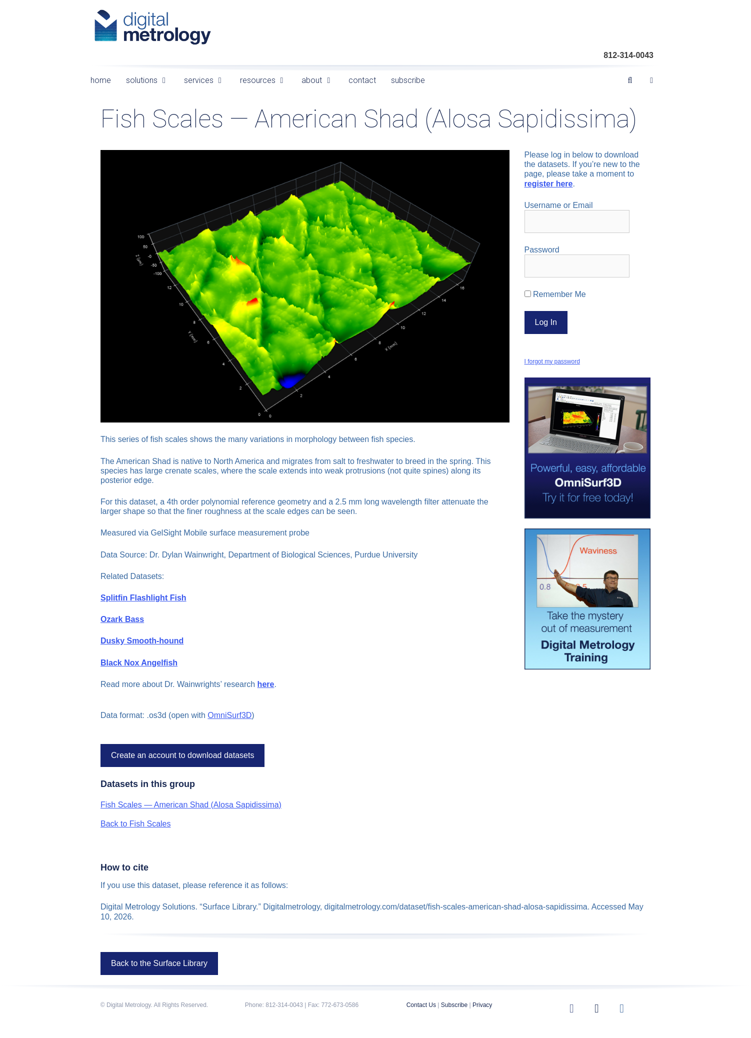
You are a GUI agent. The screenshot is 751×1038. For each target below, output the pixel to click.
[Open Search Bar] (630, 80)
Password (542, 250)
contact (362, 80)
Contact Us (421, 1005)
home (100, 80)
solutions (151, 80)
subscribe (408, 80)
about (321, 80)
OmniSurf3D (230, 715)
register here (548, 184)
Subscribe (454, 1005)
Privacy (482, 1005)
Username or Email (558, 205)
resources (267, 80)
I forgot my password (552, 361)
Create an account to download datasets (182, 755)
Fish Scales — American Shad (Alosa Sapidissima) (191, 804)
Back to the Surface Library (159, 963)
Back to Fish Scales (135, 824)
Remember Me (555, 294)
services (208, 80)
